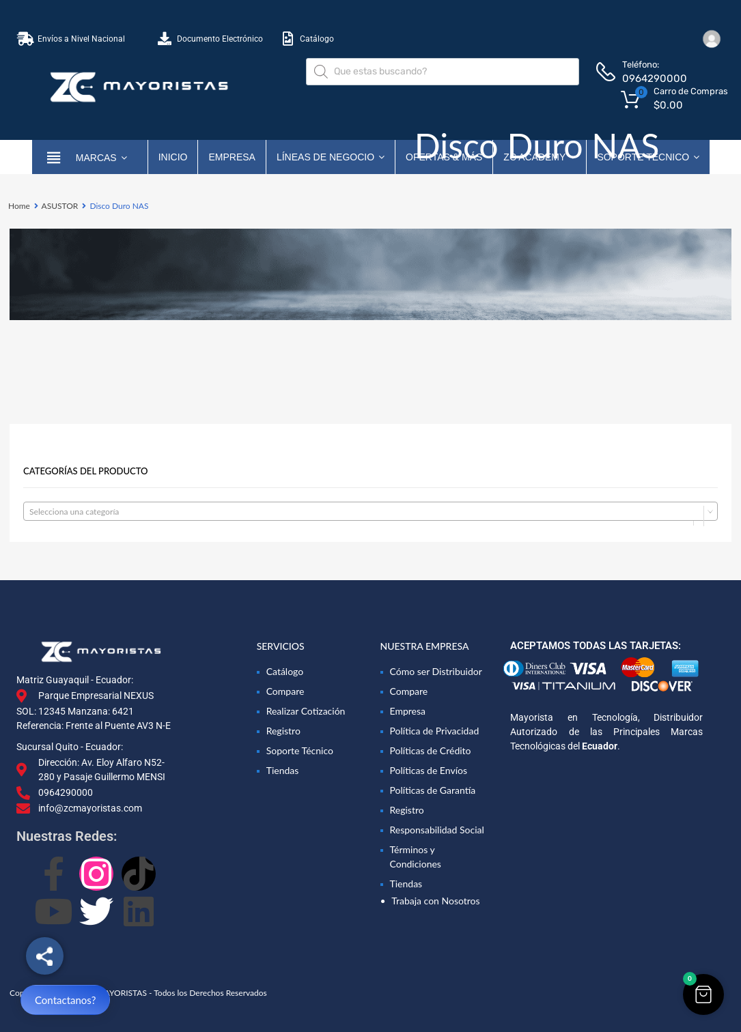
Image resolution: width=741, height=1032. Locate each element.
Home (19, 206)
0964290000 (654, 78)
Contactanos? (65, 1000)
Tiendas (282, 770)
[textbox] (370, 511)
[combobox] (370, 511)
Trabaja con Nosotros (435, 900)
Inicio (173, 157)
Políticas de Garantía (433, 790)
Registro (283, 730)
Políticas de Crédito (430, 750)
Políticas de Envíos (429, 770)
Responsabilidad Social (437, 829)
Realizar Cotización (306, 711)
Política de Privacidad (434, 730)
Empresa (231, 157)
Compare (285, 691)
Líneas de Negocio (331, 157)
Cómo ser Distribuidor (436, 671)
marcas (101, 157)
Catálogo (285, 671)
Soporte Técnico (299, 750)
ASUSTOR (60, 206)
